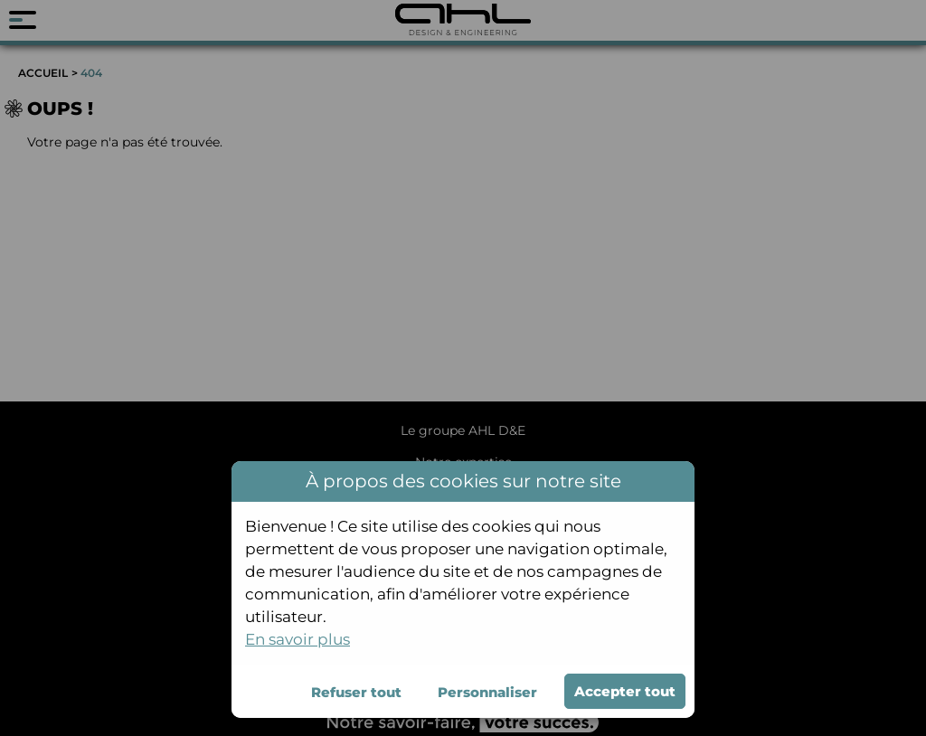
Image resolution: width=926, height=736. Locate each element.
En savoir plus (297, 639)
